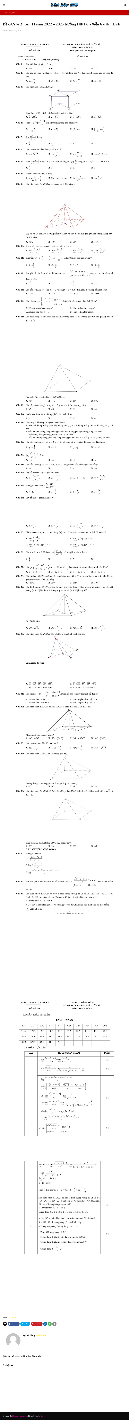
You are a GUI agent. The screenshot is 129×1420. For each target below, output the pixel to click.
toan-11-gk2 (13, 1317)
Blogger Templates (20, 1416)
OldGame (8, 30)
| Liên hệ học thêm (10, 12)
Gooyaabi (45, 1416)
